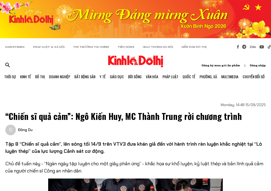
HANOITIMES (15, 47)
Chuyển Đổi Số (254, 76)
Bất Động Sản (84, 76)
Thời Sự (10, 76)
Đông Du (25, 129)
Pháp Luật (170, 76)
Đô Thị (40, 76)
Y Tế (103, 76)
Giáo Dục (117, 76)
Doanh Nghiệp (59, 76)
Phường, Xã (208, 76)
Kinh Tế (25, 76)
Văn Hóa (152, 76)
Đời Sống (135, 76)
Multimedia (229, 76)
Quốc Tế (189, 76)
